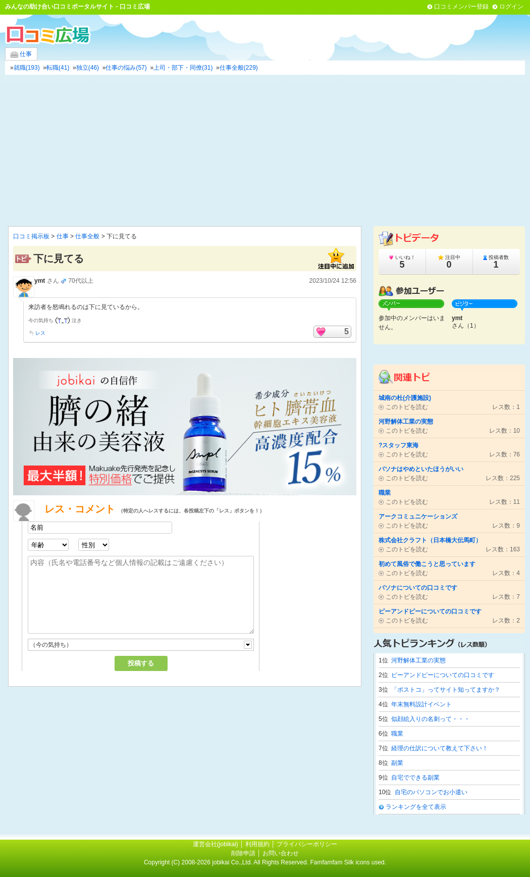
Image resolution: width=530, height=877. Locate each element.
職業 (397, 733)
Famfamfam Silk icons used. (348, 862)
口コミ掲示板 (31, 236)
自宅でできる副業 (415, 777)
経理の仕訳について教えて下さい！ (439, 748)
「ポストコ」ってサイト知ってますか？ (445, 689)
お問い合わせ (280, 853)
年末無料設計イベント (421, 704)
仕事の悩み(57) (125, 67)
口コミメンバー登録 (461, 6)
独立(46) (87, 67)
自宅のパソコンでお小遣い (431, 792)
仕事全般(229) (239, 67)
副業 (397, 762)
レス (40, 333)
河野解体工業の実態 (418, 660)
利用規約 (257, 844)
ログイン (511, 6)
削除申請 (243, 853)
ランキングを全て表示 (416, 806)
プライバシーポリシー (307, 844)
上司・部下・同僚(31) (183, 67)
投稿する (141, 663)
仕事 (21, 54)
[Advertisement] (265, 150)
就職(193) (27, 67)
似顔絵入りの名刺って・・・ (430, 719)
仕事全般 (87, 236)
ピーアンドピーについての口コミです (442, 675)
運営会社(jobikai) (216, 844)
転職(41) (57, 67)
